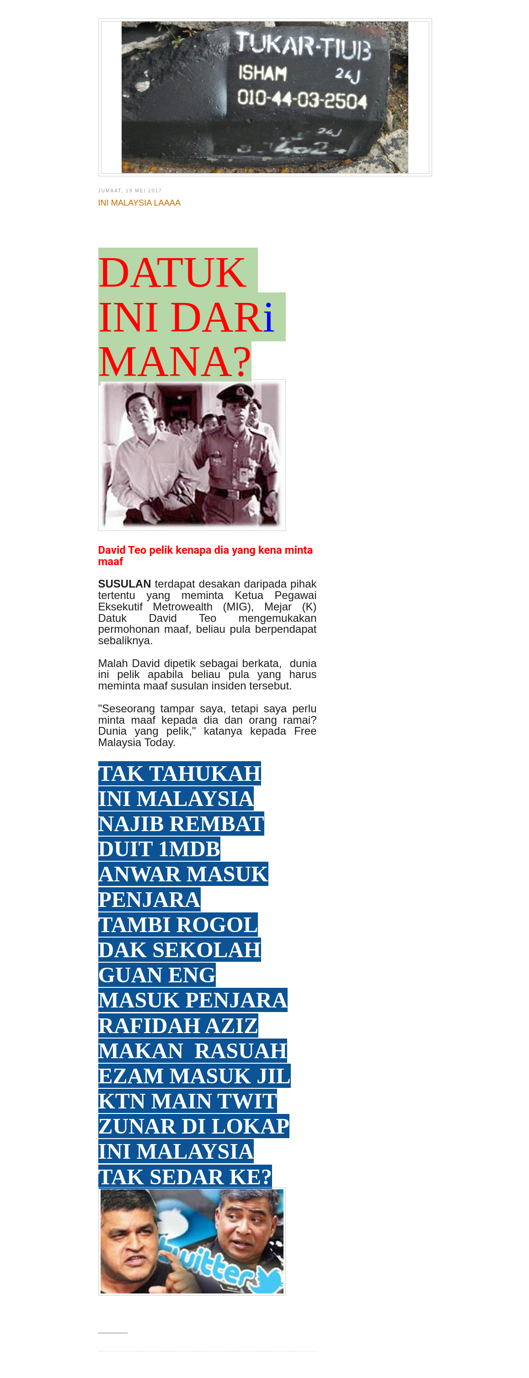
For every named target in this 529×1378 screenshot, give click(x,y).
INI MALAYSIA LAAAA (139, 202)
